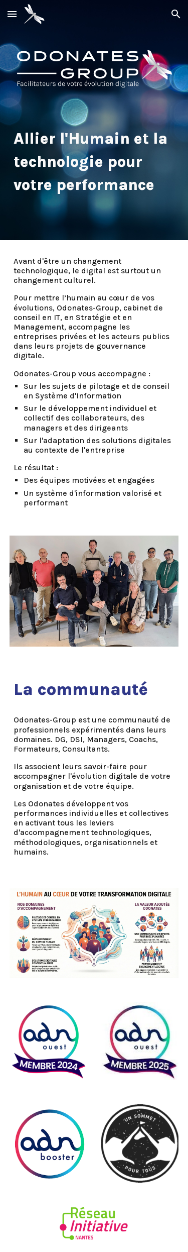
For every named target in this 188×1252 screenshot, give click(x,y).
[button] (12, 14)
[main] (94, 161)
